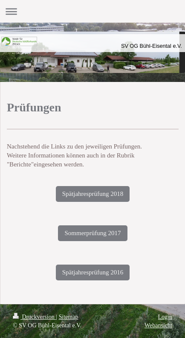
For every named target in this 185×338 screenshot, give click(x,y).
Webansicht (158, 325)
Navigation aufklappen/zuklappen (92, 11)
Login (165, 317)
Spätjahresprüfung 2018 (93, 193)
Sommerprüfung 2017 (92, 233)
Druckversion (34, 317)
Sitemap (68, 317)
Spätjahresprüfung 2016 (93, 272)
